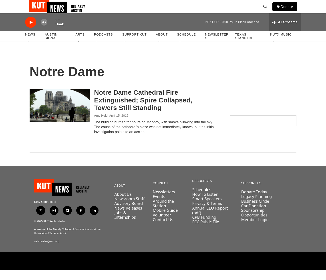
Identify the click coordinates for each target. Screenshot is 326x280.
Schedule (186, 44)
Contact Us (163, 229)
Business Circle (255, 211)
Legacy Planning (256, 206)
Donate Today (254, 201)
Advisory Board (128, 213)
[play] (30, 32)
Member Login (255, 229)
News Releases (128, 218)
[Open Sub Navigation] (28, 51)
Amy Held (101, 125)
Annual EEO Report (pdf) (210, 220)
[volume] (44, 32)
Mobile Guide (165, 220)
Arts (80, 44)
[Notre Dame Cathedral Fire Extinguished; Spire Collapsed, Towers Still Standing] (60, 115)
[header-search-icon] (267, 12)
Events (159, 206)
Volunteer (162, 225)
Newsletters (217, 46)
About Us (123, 204)
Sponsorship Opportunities (254, 223)
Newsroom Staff (129, 208)
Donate (289, 11)
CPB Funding (204, 227)
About (162, 44)
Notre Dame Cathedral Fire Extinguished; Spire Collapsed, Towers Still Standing (143, 110)
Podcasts (103, 44)
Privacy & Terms (207, 213)
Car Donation (253, 215)
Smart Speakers (206, 208)
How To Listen (205, 204)
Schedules (201, 199)
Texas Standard (244, 46)
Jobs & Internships (125, 225)
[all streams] (285, 32)
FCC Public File (205, 231)
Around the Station (163, 213)
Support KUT (134, 44)
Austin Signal (51, 46)
